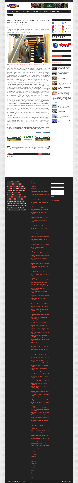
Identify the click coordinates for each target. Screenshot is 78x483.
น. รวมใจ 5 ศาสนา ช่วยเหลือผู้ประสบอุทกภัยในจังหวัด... (39, 292)
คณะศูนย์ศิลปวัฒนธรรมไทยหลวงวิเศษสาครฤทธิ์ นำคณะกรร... (40, 374)
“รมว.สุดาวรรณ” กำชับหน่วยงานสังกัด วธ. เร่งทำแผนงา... (40, 360)
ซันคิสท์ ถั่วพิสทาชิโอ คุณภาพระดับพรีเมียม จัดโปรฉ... (39, 423)
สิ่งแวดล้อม (16, 196)
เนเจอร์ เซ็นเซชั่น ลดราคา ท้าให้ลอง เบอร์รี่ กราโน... (40, 352)
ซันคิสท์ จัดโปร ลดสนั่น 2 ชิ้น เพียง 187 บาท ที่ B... (40, 328)
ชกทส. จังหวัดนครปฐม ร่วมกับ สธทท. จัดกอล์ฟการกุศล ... (39, 258)
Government (9, 196)
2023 (31, 467)
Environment (15, 207)
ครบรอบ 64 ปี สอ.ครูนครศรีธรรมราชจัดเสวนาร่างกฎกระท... (39, 448)
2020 (31, 472)
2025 (31, 183)
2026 (31, 181)
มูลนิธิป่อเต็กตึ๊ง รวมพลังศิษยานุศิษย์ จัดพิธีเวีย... (39, 407)
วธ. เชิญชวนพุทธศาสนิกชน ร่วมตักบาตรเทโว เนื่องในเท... (39, 330)
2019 (31, 474)
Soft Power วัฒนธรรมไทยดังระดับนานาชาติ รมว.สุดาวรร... (39, 197)
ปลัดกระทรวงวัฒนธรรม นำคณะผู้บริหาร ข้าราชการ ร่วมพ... (38, 289)
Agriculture (8, 207)
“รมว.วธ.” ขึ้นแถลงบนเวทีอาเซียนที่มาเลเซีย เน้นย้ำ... (40, 275)
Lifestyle (46, 11)
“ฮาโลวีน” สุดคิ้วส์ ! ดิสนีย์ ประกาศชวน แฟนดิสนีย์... (39, 310)
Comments (66, 56)
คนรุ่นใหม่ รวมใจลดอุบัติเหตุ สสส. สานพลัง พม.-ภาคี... (40, 307)
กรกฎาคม (33, 454)
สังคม (14, 186)
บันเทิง (8, 188)
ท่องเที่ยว (17, 184)
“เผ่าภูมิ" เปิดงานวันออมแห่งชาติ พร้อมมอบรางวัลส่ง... (40, 195)
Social (17, 11)
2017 (31, 475)
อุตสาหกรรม (17, 194)
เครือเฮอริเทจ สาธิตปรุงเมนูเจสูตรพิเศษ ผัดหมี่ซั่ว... (39, 350)
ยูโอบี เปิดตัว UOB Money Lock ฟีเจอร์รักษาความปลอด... (40, 415)
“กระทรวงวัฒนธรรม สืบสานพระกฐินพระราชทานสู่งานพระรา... (38, 277)
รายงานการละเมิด (55, 200)
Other (58, 11)
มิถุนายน (32, 456)
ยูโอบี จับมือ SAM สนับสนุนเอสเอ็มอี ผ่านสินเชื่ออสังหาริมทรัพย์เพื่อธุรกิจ (64, 73)
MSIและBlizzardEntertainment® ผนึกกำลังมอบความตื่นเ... (40, 256)
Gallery (14, 205)
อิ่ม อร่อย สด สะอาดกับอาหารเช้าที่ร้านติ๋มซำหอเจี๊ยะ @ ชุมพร (64, 77)
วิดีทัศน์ (8, 205)
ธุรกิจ (24, 24)
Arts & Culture (22, 203)
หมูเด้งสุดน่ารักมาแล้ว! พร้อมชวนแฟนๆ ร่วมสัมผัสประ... (40, 340)
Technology (28, 11)
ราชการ (8, 186)
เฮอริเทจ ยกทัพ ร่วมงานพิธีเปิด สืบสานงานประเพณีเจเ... (39, 426)
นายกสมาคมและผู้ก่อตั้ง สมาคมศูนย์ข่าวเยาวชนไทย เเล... (40, 441)
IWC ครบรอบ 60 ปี (34, 342)
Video (21, 207)
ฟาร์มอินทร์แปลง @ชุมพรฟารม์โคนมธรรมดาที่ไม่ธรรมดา (63, 110)
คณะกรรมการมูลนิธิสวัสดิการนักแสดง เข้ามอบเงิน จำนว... (39, 366)
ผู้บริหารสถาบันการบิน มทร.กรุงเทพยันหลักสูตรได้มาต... (40, 296)
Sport (41, 11)
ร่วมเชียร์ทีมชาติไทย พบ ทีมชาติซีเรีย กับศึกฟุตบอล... (39, 369)
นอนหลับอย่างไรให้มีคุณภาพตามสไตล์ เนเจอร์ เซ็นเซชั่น (39, 213)
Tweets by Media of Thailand (56, 62)
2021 (31, 470)
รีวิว (13, 199)
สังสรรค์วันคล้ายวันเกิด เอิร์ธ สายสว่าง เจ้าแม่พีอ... (39, 269)
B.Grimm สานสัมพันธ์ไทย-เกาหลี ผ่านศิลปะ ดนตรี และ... (40, 315)
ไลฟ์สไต (22, 209)
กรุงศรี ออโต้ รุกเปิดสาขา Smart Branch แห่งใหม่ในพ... (40, 231)
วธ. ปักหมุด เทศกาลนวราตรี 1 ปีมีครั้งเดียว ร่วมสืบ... (39, 436)
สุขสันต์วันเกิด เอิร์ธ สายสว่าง (36, 294)
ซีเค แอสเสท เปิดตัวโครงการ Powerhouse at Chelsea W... (39, 344)
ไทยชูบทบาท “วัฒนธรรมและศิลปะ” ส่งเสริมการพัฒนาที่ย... (40, 261)
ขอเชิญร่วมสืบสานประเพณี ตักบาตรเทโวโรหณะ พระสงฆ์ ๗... (40, 336)
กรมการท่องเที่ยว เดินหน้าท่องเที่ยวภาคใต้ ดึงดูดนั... (40, 439)
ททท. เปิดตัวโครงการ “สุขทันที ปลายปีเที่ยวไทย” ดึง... (40, 205)
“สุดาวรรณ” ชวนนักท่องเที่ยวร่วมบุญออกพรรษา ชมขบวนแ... (40, 392)
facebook (47, 153)
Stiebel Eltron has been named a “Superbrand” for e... (40, 210)
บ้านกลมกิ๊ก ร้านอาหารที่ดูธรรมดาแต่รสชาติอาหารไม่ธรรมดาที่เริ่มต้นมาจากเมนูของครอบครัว (64, 83)
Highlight (57, 56)
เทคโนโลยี (15, 188)
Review (63, 11)
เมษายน (32, 459)
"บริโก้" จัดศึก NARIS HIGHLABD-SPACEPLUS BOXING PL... (39, 240)
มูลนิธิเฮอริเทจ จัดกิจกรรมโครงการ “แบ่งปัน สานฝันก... (40, 229)
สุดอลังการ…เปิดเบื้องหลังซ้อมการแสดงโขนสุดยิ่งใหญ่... (40, 381)
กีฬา (20, 186)
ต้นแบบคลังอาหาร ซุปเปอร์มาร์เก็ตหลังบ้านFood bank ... (40, 323)
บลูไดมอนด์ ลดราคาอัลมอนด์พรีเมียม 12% (38, 207)
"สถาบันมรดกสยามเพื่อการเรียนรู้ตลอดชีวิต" (39, 282)
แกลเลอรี (8, 203)
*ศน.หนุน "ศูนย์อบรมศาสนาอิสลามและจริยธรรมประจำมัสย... (40, 248)
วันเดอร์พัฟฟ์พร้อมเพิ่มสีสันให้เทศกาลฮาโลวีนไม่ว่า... (40, 218)
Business (12, 11)
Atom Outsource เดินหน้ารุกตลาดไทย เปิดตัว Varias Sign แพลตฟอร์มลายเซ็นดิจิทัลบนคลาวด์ (64, 116)
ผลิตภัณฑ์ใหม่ (9, 184)
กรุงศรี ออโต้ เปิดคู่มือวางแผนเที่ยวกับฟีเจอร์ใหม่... (40, 337)
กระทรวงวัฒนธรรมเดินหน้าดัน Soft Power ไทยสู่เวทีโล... (40, 253)
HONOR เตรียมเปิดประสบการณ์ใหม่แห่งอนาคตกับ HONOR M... (40, 413)
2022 (31, 469)
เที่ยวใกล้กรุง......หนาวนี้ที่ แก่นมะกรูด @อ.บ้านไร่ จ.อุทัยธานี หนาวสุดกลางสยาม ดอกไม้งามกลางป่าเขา (63, 106)
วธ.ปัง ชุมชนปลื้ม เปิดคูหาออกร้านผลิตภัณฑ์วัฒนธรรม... (39, 299)
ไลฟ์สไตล (14, 203)
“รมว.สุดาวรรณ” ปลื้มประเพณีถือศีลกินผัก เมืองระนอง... (39, 397)
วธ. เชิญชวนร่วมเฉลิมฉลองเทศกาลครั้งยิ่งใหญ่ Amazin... (39, 200)
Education (18, 199)
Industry (15, 201)
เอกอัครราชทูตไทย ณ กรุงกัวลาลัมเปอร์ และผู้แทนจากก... (40, 280)
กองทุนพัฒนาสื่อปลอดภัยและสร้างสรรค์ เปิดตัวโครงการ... (39, 242)
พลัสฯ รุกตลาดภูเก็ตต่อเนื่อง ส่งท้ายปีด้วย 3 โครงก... (39, 320)
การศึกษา (20, 190)
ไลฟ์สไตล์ (8, 181)
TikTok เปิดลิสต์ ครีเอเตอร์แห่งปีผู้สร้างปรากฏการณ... (39, 234)
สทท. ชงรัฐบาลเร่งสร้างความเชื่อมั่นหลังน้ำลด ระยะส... (40, 430)
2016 (31, 477)
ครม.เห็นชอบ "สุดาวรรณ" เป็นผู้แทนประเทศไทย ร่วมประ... (40, 286)
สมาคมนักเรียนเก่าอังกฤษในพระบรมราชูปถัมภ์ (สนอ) (39, 312)
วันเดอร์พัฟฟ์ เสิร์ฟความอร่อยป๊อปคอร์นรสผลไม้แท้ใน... (39, 326)
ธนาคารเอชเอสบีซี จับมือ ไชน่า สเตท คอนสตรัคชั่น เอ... (39, 215)
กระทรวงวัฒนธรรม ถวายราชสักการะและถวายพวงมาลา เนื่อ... (39, 387)
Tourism (22, 11)
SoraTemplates (12, 481)
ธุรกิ (7, 209)
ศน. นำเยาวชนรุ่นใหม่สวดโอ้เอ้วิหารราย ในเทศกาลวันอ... (40, 333)
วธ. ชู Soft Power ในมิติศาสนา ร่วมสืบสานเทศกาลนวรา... (39, 384)
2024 (31, 185)
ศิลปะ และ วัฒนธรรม (15, 209)
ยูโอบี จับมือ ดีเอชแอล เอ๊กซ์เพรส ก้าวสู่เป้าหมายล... (39, 223)
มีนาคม (32, 461)
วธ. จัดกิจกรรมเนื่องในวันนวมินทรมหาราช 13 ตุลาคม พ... (39, 389)
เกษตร (14, 190)
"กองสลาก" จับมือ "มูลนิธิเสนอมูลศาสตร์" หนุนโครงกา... (39, 267)
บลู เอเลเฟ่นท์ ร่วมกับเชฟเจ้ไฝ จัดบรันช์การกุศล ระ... (39, 226)
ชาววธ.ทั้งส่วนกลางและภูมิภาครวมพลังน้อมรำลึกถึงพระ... (40, 395)
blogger (40, 153)
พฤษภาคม (33, 458)
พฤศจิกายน (33, 188)
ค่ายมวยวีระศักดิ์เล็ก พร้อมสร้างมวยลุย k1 (38, 443)
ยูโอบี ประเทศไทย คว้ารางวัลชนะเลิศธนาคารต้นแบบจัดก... (40, 418)
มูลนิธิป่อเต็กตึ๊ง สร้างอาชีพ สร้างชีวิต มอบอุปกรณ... (39, 272)
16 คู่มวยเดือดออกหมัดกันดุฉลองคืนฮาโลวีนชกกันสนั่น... (40, 192)
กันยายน (32, 451)
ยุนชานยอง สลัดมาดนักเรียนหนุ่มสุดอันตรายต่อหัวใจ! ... (39, 203)
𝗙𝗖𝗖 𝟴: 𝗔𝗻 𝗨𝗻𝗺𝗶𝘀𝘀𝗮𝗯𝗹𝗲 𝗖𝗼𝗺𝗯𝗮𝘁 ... (38, 284)
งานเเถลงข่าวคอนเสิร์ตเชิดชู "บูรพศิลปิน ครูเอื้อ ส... (40, 446)
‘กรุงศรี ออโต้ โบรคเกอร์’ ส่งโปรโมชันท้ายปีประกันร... (40, 355)
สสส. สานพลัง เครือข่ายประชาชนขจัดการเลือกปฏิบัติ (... (40, 250)
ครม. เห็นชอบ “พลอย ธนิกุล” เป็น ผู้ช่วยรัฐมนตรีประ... (40, 371)
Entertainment (35, 11)
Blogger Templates (22, 481)
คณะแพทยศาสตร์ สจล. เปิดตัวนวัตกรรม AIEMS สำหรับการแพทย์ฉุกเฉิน (64, 68)
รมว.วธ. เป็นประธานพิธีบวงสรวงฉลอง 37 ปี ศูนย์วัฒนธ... (40, 405)
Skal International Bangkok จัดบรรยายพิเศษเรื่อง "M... (40, 403)
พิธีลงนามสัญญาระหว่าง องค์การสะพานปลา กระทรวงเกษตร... (39, 318)
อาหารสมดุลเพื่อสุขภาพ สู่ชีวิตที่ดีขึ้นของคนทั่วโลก (39, 363)
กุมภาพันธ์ (33, 463)
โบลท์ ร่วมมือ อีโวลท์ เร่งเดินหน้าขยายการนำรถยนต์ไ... (40, 237)
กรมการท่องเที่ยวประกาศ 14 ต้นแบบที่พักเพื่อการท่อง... (40, 264)
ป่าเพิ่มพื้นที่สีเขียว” (34, 428)
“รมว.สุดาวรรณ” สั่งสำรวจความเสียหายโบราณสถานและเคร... (40, 410)
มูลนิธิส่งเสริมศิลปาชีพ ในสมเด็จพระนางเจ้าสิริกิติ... (40, 245)
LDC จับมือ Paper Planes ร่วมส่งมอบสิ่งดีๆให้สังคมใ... (40, 304)
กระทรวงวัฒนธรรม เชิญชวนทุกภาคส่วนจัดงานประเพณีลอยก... (40, 301)
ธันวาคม (32, 186)
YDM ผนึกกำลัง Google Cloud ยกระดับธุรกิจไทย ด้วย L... (39, 347)
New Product (52, 11)
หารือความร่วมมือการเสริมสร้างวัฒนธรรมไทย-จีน (40, 433)
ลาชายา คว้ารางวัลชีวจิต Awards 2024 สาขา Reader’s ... (39, 221)
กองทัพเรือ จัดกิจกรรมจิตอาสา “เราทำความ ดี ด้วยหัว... (39, 400)
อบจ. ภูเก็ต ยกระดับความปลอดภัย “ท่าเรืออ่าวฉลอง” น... (39, 377)
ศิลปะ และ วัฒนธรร (21, 205)
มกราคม (32, 465)
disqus (44, 153)
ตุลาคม (32, 190)
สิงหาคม (32, 452)
